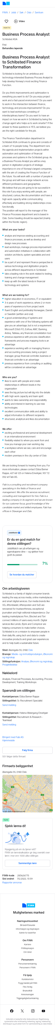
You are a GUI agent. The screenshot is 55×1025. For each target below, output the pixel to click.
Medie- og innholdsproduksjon (27, 654)
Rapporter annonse (12, 882)
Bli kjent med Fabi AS (13, 737)
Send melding (9, 705)
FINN (5, 12)
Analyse (25, 661)
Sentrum (39, 12)
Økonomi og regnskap (41, 661)
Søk (21, 12)
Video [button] (19, 21)
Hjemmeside (8, 740)
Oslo (29, 12)
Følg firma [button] (27, 750)
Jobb (13, 12)
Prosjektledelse (9, 664)
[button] (6, 21)
